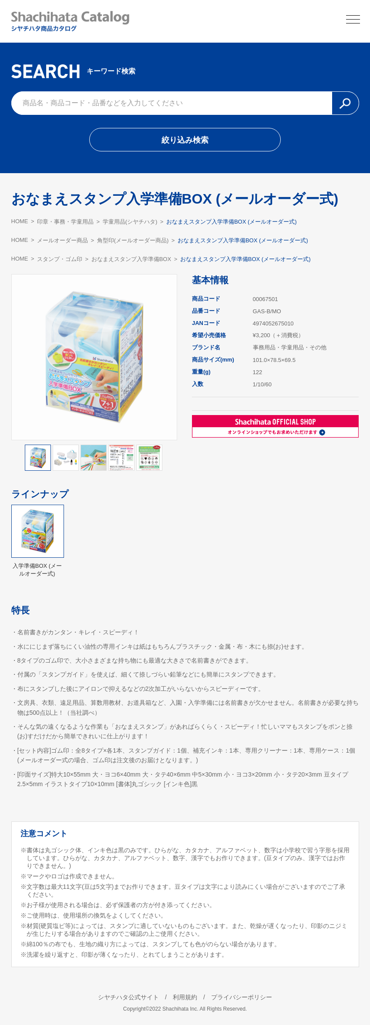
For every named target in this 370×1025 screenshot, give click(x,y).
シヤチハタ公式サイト (128, 997)
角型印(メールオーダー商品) (133, 240)
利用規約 (185, 997)
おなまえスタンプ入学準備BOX (131, 259)
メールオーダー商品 (62, 240)
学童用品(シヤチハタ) (130, 221)
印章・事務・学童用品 (65, 221)
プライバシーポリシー (241, 997)
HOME (19, 221)
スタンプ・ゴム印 (59, 259)
